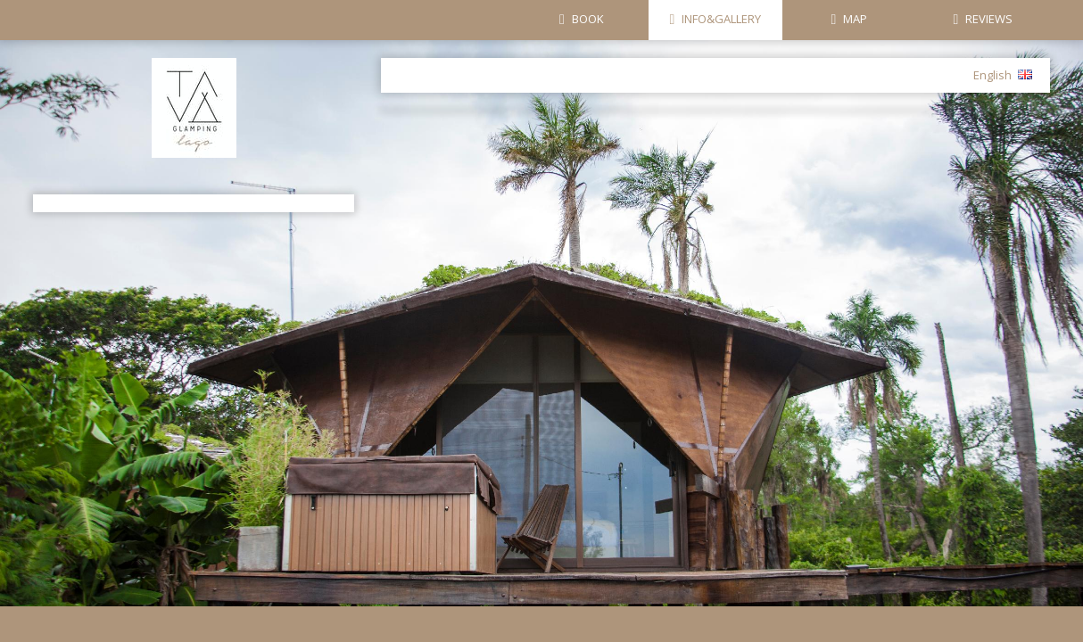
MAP (855, 19)
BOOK (588, 19)
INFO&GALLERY (721, 19)
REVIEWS (989, 19)
